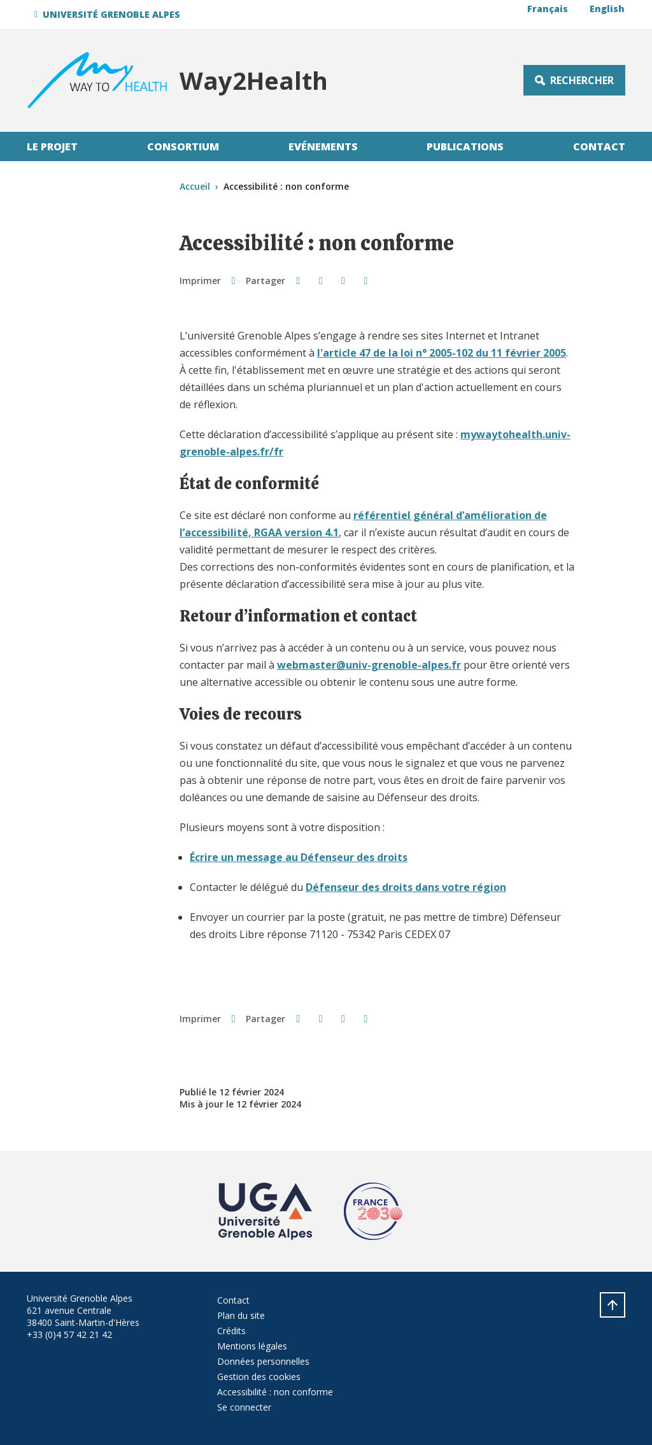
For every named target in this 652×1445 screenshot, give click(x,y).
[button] (109, 14)
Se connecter (244, 1407)
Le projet (52, 146)
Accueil (195, 186)
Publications (465, 146)
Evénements (323, 146)
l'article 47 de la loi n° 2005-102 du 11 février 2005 (441, 353)
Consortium (183, 146)
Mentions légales (252, 1346)
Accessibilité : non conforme (275, 1392)
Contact (599, 146)
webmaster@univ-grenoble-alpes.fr (369, 665)
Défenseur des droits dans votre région (406, 887)
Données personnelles (263, 1361)
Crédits (231, 1331)
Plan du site (241, 1315)
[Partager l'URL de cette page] (366, 280)
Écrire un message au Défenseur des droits (299, 857)
